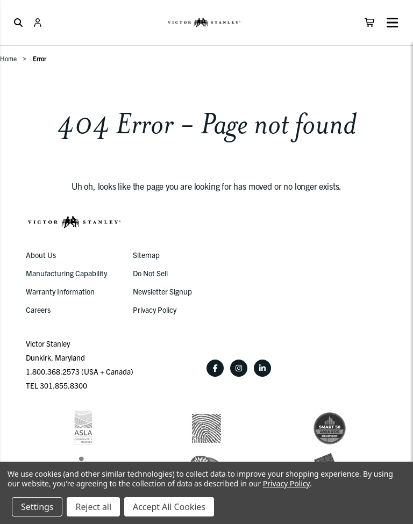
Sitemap (146, 255)
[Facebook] (215, 368)
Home (8, 58)
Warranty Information (60, 291)
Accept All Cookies (169, 507)
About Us (41, 255)
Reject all (93, 507)
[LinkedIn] (262, 368)
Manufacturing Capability (66, 273)
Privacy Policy (154, 309)
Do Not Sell (150, 273)
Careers (38, 309)
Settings (37, 507)
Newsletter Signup (162, 291)
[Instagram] (238, 368)
